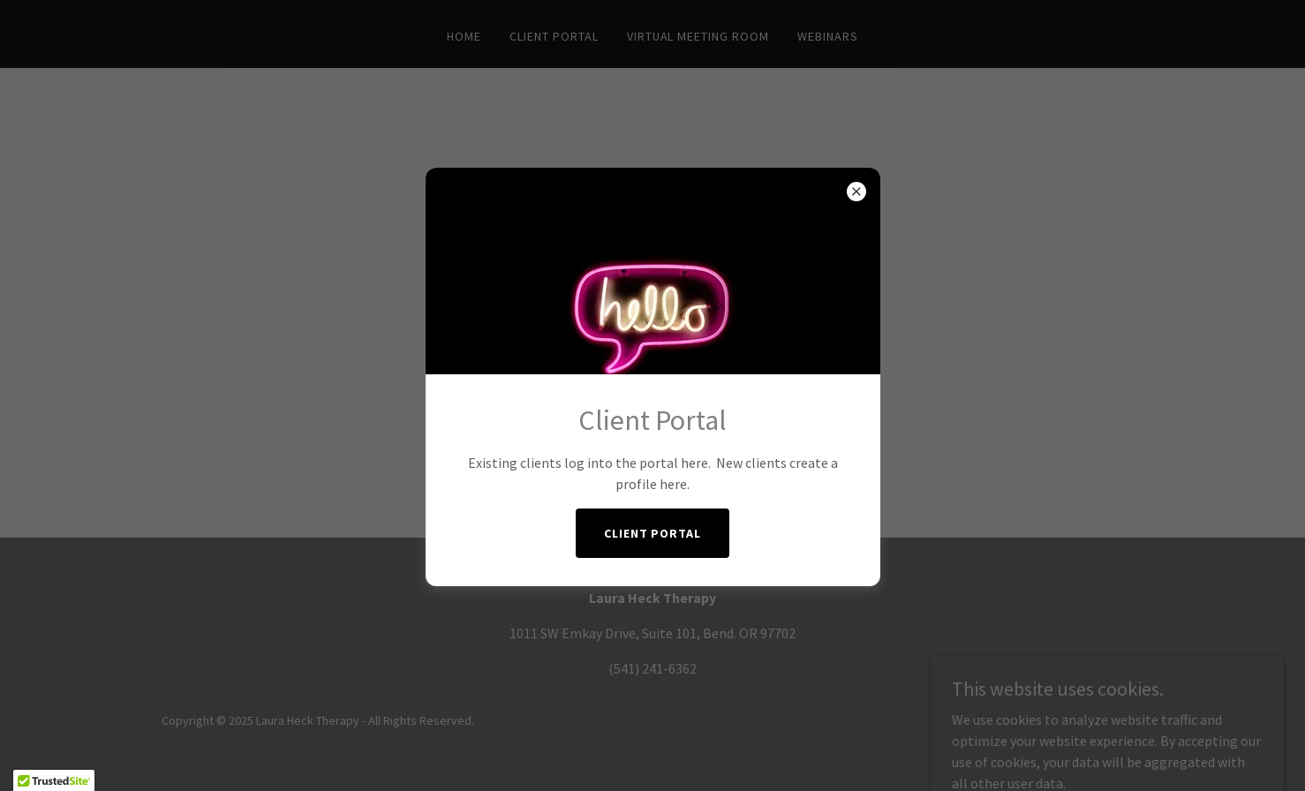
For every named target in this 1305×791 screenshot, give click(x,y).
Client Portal (653, 533)
